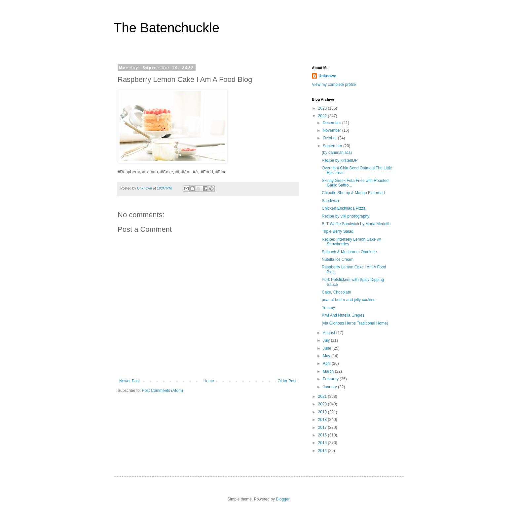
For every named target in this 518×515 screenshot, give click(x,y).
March (329, 371)
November (332, 130)
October (330, 138)
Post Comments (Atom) (162, 390)
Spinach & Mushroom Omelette (349, 252)
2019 (323, 412)
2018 (323, 419)
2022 (323, 116)
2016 (323, 435)
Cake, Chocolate (336, 292)
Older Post (287, 381)
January (330, 387)
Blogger (282, 499)
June (327, 348)
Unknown (327, 76)
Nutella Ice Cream (337, 259)
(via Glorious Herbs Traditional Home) (355, 323)
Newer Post (129, 381)
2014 (323, 450)
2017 (323, 427)
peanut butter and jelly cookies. (349, 299)
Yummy (328, 307)
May (327, 356)
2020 (323, 404)
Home (209, 381)
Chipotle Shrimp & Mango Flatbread (353, 192)
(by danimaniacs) (337, 152)
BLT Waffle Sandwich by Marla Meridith (356, 224)
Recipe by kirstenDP (340, 160)
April (327, 363)
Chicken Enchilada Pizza (345, 208)
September (333, 146)
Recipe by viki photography (345, 216)
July (327, 340)
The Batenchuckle (166, 27)
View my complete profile (334, 84)
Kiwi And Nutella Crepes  (345, 315)
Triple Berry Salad (337, 231)
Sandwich (330, 200)
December (332, 122)
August (329, 332)
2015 (323, 442)
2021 (323, 396)
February (331, 379)
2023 (323, 108)
